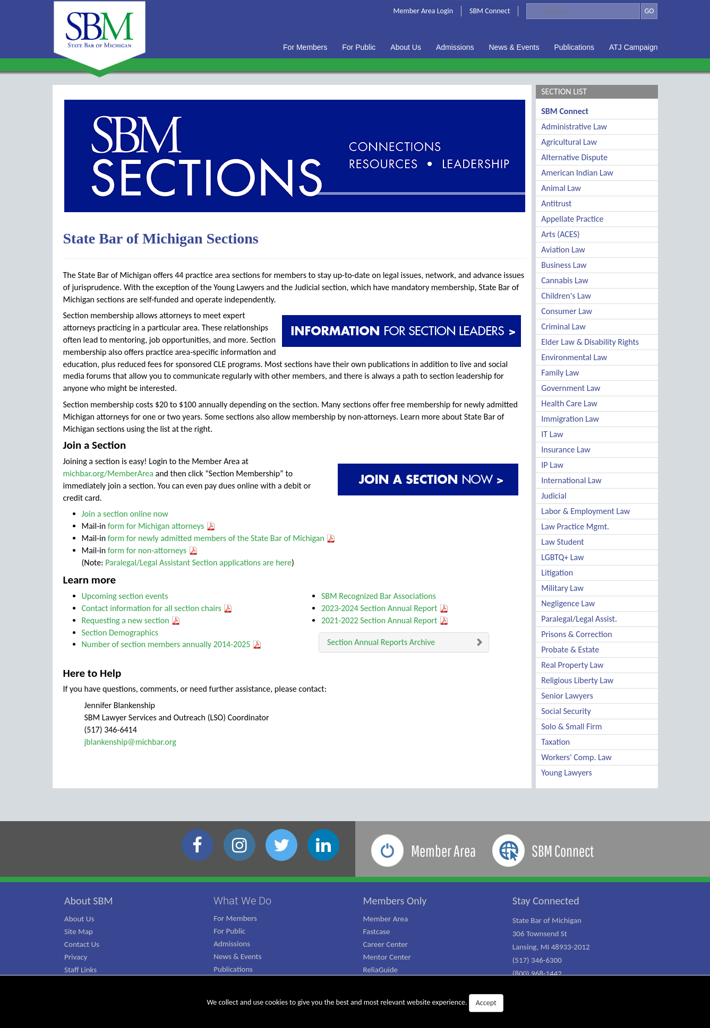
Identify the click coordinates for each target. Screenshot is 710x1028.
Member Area (385, 919)
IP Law (552, 465)
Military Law (562, 588)
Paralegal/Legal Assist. (579, 619)
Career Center (385, 944)
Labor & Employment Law (585, 511)
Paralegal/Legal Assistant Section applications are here (198, 562)
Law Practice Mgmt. (575, 526)
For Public (229, 931)
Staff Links (80, 969)
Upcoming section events (125, 596)
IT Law (552, 434)
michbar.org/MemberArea (108, 473)
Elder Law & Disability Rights (590, 342)
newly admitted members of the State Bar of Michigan (237, 538)
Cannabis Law (564, 280)
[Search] (583, 11)
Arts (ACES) (560, 234)
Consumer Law (566, 311)
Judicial (553, 496)
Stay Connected (545, 900)
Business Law (563, 265)
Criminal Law (563, 326)
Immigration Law (570, 419)
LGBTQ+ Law (562, 557)
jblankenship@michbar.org (130, 742)
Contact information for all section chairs (157, 608)
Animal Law (561, 188)
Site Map (78, 931)
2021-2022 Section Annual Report (385, 620)
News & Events (237, 956)
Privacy (75, 957)
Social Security (566, 711)
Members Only (395, 900)
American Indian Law (577, 173)
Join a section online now (125, 514)
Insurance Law (565, 450)
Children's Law (566, 296)
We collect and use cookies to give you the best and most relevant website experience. (355, 1003)
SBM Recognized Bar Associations (378, 596)
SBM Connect (489, 10)
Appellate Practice (572, 219)
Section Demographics (120, 633)
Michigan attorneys (177, 526)
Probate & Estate (570, 649)
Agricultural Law (569, 142)
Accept (486, 1002)
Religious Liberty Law (577, 680)
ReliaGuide (380, 969)
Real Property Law (572, 665)
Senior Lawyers (567, 696)
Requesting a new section (131, 620)
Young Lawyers (566, 773)
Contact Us (81, 944)
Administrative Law (574, 126)
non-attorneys (168, 550)
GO (649, 10)
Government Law (570, 388)
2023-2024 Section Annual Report (385, 608)
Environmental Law (574, 357)
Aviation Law (563, 250)
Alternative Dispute (574, 157)
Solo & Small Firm (571, 726)
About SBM (88, 900)
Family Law (560, 373)
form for (123, 526)
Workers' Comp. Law (576, 757)
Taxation (555, 742)
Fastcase (376, 931)
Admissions (231, 943)
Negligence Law (568, 603)
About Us (79, 919)
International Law (571, 480)
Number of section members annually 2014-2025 (172, 644)
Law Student (562, 542)
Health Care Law (569, 403)
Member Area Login (424, 10)
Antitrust (556, 203)
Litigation (557, 573)
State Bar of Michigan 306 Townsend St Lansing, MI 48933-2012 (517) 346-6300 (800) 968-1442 (551, 947)
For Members (235, 918)
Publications (233, 969)
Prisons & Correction (576, 634)
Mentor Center (387, 957)
